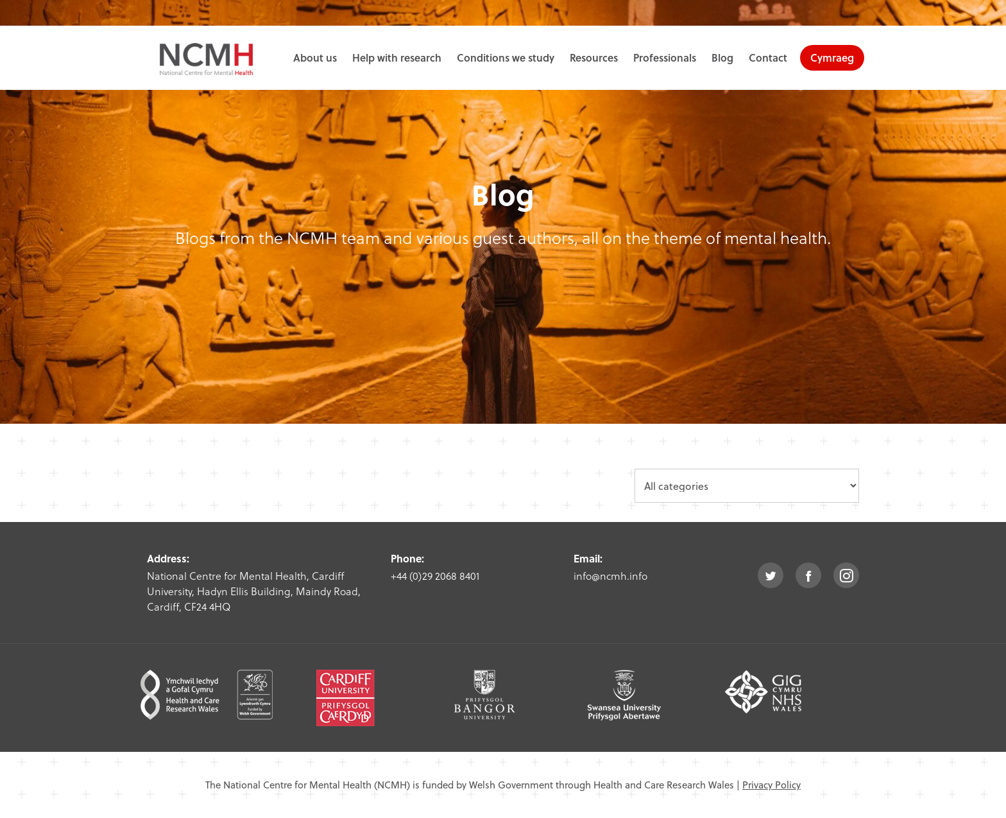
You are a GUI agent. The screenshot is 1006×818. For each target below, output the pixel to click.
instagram (846, 575)
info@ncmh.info (610, 575)
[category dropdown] (747, 486)
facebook (808, 575)
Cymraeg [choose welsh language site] (832, 57)
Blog (722, 57)
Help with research (396, 57)
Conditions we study (505, 57)
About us (315, 57)
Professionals (664, 57)
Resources (594, 57)
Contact (768, 57)
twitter (770, 575)
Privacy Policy (771, 785)
